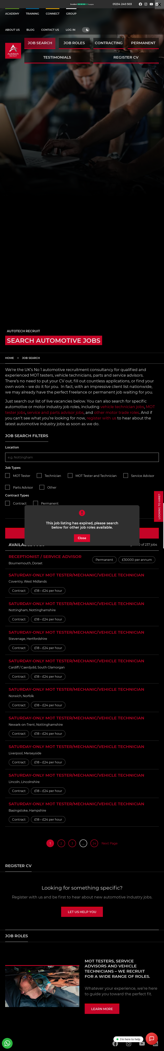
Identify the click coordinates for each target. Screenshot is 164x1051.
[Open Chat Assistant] (152, 1039)
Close (82, 538)
